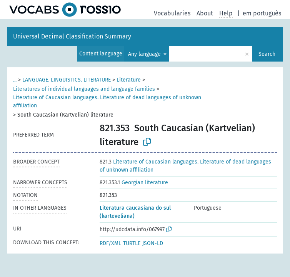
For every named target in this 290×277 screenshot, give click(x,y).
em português (262, 13)
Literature (129, 80)
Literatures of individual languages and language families (84, 89)
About (205, 13)
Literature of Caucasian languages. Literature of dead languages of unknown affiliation (107, 101)
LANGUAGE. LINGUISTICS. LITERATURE (66, 80)
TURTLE (131, 243)
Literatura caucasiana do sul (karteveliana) (135, 212)
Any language (145, 54)
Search (266, 54)
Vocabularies (172, 13)
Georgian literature (134, 182)
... (15, 80)
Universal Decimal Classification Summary (72, 36)
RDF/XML (110, 243)
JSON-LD (152, 243)
